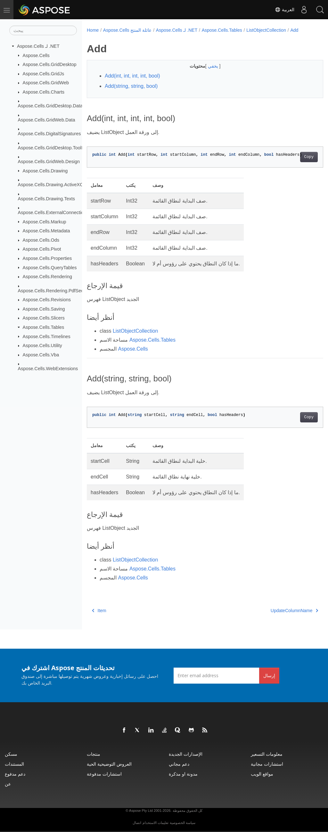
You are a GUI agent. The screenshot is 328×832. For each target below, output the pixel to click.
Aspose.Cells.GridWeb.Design (49, 161)
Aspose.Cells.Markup (44, 221)
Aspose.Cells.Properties (47, 258)
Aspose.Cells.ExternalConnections (53, 212)
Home (93, 30)
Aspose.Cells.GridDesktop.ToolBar (53, 147)
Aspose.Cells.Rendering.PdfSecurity (55, 290)
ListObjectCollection (266, 30)
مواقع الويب (262, 774)
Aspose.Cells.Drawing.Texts (46, 198)
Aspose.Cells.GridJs (43, 73)
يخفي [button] (205, 66)
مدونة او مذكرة (183, 774)
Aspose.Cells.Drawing (45, 170)
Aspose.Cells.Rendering (47, 276)
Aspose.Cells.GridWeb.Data (46, 119)
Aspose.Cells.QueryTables (50, 267)
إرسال (269, 675)
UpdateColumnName (277, 610)
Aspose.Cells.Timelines (46, 336)
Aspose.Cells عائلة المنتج (127, 30)
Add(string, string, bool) (131, 86)
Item (99, 610)
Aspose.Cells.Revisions (47, 299)
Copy (292, 157)
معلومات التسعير (267, 754)
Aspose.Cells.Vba (41, 354)
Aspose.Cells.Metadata (46, 230)
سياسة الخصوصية (182, 823)
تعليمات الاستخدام (155, 823)
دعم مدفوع (15, 774)
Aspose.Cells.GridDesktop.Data (50, 105)
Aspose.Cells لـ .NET (38, 46)
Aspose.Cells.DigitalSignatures (49, 133)
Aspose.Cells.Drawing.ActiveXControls (57, 184)
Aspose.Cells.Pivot (42, 249)
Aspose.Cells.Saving (44, 309)
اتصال (137, 823)
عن (8, 784)
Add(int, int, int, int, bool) (132, 76)
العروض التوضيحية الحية (109, 764)
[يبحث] (43, 30)
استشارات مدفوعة (104, 774)
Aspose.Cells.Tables (43, 327)
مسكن (11, 754)
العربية (284, 9)
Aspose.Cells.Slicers (44, 317)
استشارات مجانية (267, 764)
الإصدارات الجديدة (185, 754)
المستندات (14, 764)
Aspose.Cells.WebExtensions (48, 368)
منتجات (93, 754)
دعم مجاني (179, 764)
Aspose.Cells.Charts (43, 92)
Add (294, 30)
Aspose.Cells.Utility (42, 345)
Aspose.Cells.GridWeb (46, 82)
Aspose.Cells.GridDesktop (50, 64)
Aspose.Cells (36, 55)
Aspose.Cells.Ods (41, 240)
